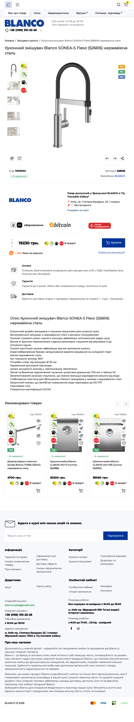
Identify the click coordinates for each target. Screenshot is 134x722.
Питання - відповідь (108, 13)
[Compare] (12, 158)
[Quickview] (38, 421)
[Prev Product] (107, 158)
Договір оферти (46, 563)
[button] (118, 404)
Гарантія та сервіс (16, 557)
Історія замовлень (80, 591)
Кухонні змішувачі (80, 561)
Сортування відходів (113, 556)
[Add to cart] (38, 490)
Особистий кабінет (81, 587)
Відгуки (82, 13)
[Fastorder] (38, 428)
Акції (8, 587)
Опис (37, 13)
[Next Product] (115, 158)
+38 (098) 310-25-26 (21, 30)
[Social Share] (122, 158)
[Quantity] (12, 243)
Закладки (106, 586)
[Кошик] (125, 4)
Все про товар (17, 13)
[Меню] (17, 4)
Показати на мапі (78, 210)
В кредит (60, 243)
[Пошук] (118, 4)
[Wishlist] (19, 158)
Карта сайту (43, 586)
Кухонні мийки (78, 557)
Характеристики (58, 13)
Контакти (106, 590)
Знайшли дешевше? (111, 252)
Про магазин (13, 569)
